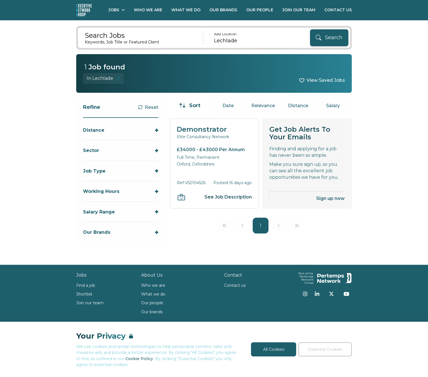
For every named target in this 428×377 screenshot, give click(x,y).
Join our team (90, 302)
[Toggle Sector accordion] (120, 150)
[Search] (329, 37)
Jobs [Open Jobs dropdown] (116, 9)
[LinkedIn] (317, 294)
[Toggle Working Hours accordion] (120, 191)
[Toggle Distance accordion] (120, 130)
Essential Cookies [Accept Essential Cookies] (325, 349)
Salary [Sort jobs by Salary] (333, 105)
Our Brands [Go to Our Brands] (223, 9)
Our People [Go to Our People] (259, 9)
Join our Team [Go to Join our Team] (298, 9)
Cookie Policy (139, 358)
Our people (152, 302)
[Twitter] (331, 294)
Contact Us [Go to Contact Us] (338, 9)
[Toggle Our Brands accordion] (120, 232)
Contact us (235, 285)
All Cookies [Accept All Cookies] (273, 349)
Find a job (85, 285)
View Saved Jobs (326, 80)
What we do (153, 294)
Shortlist (84, 294)
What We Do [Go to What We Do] (185, 9)
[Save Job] (181, 197)
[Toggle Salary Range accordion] (120, 212)
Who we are (153, 285)
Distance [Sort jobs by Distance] (298, 105)
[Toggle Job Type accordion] (120, 171)
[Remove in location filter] (103, 78)
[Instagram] (305, 294)
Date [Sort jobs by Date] (228, 105)
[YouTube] (346, 294)
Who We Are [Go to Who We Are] (148, 9)
